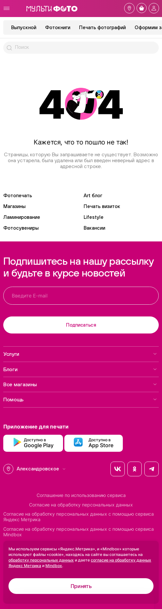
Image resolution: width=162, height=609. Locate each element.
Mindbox (53, 565)
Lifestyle (94, 217)
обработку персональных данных (41, 560)
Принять (81, 586)
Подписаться (81, 325)
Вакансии (94, 228)
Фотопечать (17, 195)
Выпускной (23, 27)
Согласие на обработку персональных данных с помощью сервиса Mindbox (78, 531)
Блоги (80, 369)
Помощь (80, 399)
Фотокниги (57, 27)
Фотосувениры (21, 228)
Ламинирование (21, 217)
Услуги (80, 354)
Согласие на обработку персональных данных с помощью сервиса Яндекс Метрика (78, 516)
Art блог (93, 195)
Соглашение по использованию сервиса (81, 495)
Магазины (14, 206)
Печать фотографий (102, 27)
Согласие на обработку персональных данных (81, 504)
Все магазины (80, 384)
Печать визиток (102, 206)
